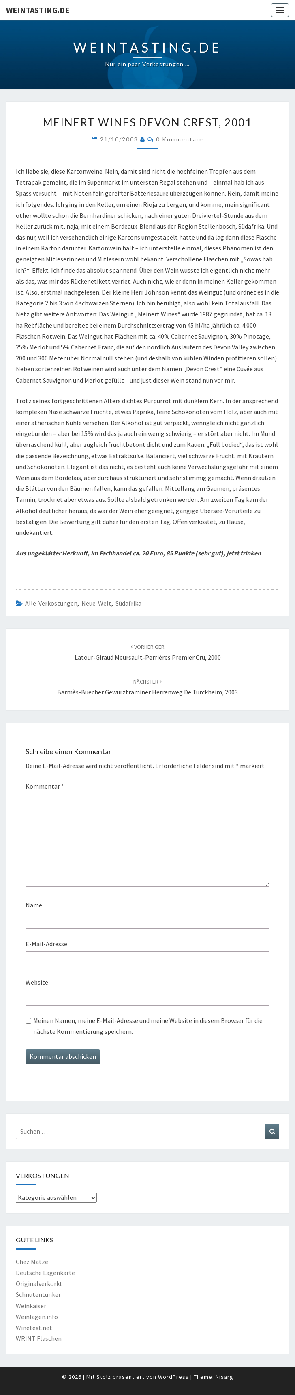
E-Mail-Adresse (46, 944)
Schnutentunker (38, 1294)
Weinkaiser (31, 1306)
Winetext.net (34, 1327)
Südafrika (128, 603)
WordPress (173, 1376)
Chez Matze (32, 1262)
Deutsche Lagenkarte (45, 1273)
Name (34, 905)
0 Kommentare (179, 139)
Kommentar (45, 786)
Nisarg (224, 1376)
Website (37, 982)
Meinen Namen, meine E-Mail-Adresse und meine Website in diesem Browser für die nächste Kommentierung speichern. (148, 1025)
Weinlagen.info (37, 1317)
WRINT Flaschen (39, 1338)
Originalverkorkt (39, 1283)
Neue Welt (96, 603)
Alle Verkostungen (51, 603)
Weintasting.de (37, 10)
